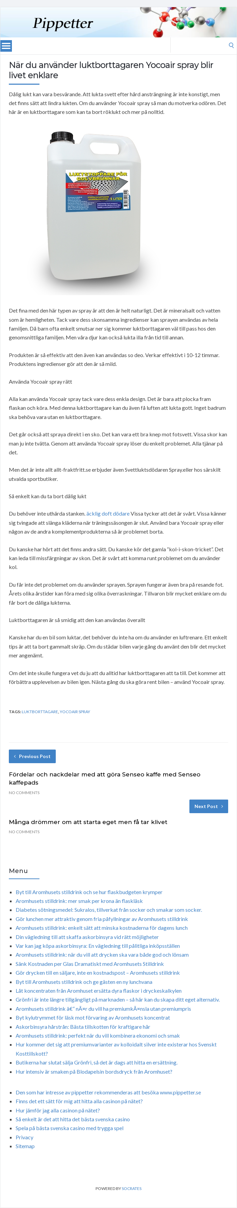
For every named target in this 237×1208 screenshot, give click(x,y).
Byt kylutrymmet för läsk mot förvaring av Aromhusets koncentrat (93, 1017)
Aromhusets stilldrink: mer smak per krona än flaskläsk (79, 900)
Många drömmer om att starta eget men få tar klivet (88, 822)
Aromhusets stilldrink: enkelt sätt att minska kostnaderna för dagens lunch (102, 927)
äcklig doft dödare (108, 513)
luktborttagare (40, 711)
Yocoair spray (75, 711)
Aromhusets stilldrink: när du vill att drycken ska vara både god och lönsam (102, 954)
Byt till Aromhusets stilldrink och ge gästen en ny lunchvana (84, 981)
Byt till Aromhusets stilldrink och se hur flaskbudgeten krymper (89, 892)
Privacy (24, 1137)
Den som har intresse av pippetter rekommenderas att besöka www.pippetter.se (108, 1092)
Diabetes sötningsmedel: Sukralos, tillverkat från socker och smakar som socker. (109, 909)
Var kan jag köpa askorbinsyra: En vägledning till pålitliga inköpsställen (98, 945)
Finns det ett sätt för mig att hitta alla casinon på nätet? (79, 1101)
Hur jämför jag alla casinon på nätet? (58, 1110)
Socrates (131, 1188)
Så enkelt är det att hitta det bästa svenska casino (73, 1119)
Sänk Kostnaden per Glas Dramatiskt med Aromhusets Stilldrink (90, 963)
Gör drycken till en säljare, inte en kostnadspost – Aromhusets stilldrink (98, 972)
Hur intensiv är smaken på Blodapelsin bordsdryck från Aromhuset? (94, 1071)
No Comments (24, 792)
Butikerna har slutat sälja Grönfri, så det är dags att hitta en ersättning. (96, 1062)
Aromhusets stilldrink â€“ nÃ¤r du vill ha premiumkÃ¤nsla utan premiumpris (103, 1008)
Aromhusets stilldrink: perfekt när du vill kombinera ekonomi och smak (98, 1035)
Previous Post (32, 756)
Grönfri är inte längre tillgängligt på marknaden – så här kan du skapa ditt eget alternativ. (118, 999)
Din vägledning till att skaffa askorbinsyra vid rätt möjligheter (87, 937)
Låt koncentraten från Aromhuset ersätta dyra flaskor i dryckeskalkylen (99, 990)
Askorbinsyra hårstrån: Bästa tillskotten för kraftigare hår (83, 1026)
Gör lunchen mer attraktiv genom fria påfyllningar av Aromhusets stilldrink (102, 919)
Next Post (208, 806)
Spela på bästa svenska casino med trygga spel (69, 1128)
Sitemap (25, 1146)
